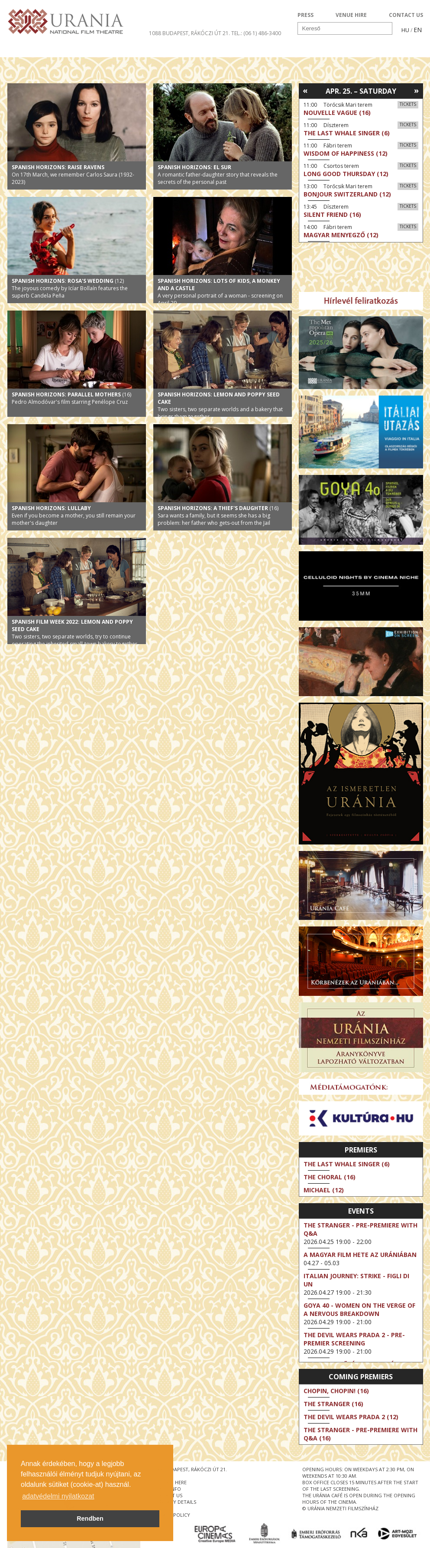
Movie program (45, 49)
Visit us (231, 49)
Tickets (408, 104)
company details (174, 1502)
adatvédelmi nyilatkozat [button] (58, 1496)
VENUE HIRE (351, 15)
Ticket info (363, 49)
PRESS (305, 15)
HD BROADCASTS (120, 49)
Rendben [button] (90, 1518)
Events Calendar (293, 49)
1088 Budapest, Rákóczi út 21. (189, 33)
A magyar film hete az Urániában (360, 1254)
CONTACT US (406, 15)
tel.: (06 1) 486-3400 (256, 33)
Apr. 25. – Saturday (361, 91)
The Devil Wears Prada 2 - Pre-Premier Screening (354, 1339)
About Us (182, 49)
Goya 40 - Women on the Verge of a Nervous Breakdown (359, 1309)
